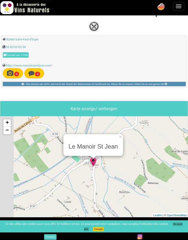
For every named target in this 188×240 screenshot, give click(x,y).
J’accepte (98, 229)
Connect (50, 236)
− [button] (7, 130)
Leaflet (157, 215)
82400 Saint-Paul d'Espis (22, 39)
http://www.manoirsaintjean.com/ (29, 65)
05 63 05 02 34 (16, 47)
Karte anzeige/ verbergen (94, 108)
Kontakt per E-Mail (16, 55)
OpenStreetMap (176, 215)
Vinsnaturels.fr (25, 7)
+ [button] (7, 123)
